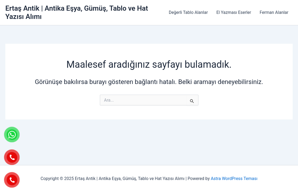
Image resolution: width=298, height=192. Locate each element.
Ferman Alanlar (274, 12)
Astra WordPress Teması (234, 178)
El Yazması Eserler (233, 12)
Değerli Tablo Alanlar (188, 12)
